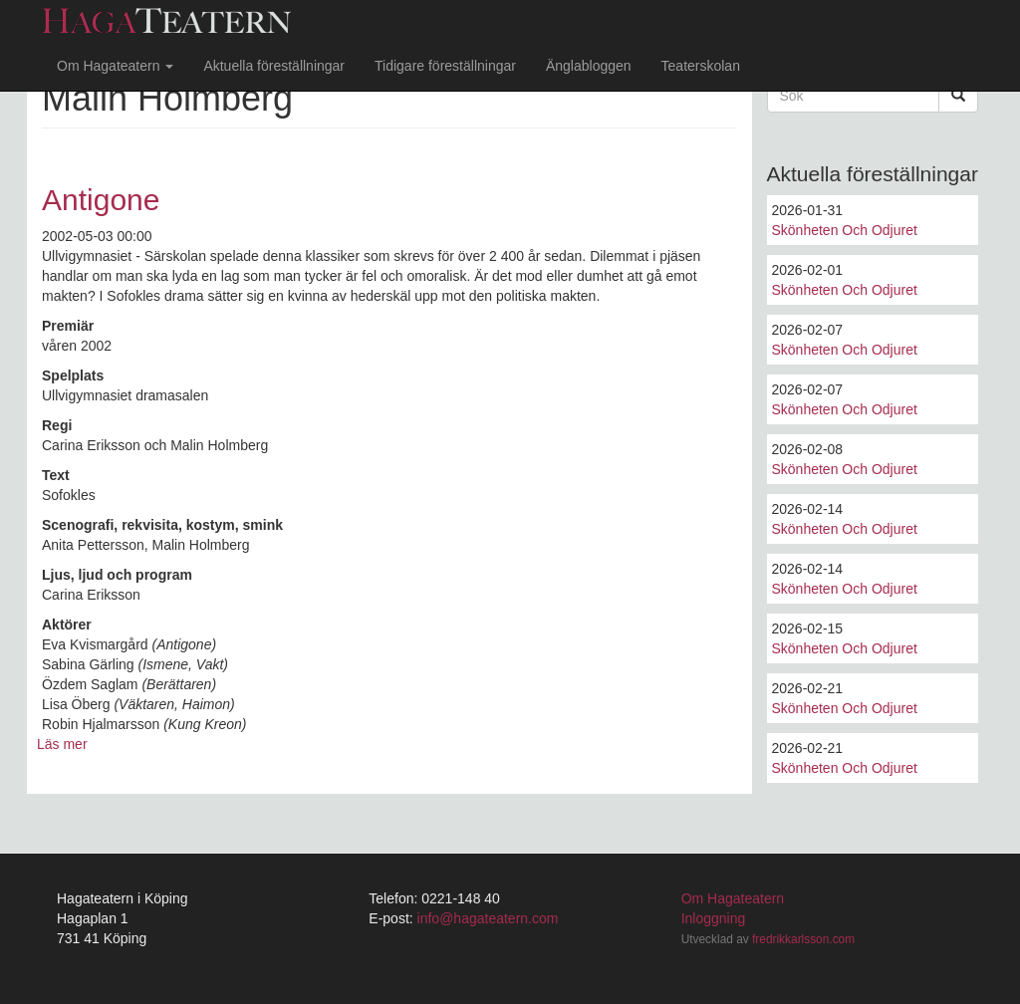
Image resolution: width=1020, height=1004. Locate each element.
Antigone (100, 199)
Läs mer (62, 744)
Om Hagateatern (115, 66)
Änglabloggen (589, 66)
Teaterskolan (700, 66)
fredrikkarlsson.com (803, 939)
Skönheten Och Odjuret (844, 230)
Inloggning (713, 918)
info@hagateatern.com (488, 918)
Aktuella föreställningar (274, 66)
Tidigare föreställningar (445, 66)
